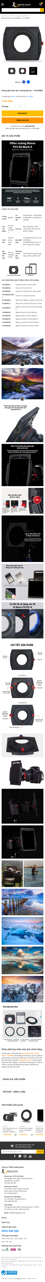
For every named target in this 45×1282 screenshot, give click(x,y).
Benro (13, 96)
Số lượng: (5, 106)
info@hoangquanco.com (17, 1213)
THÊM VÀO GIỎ (22, 120)
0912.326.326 (29, 126)
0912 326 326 (10, 1230)
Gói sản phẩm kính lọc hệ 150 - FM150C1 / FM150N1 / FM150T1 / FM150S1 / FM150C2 (10, 1130)
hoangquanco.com (25, 1060)
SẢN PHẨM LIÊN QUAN (12, 1105)
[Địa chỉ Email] (22, 1152)
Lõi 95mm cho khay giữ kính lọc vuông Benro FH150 (26, 1130)
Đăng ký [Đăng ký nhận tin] (40, 1151)
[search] (42, 10)
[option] (12, 71)
